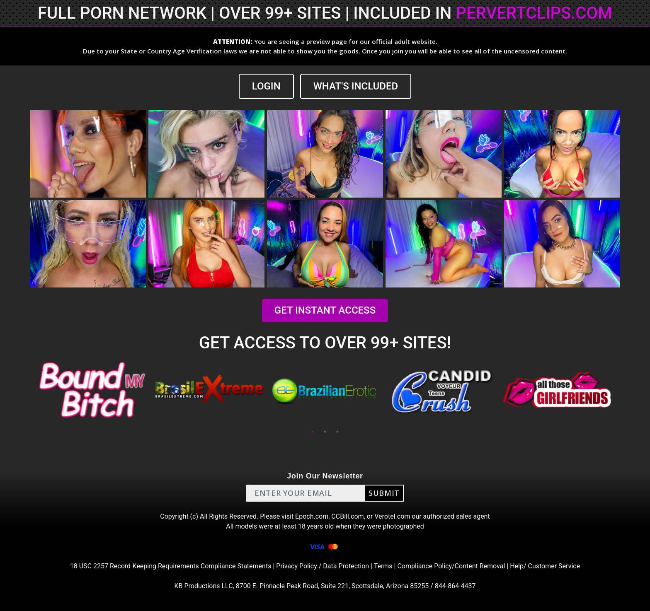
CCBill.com (347, 516)
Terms (383, 566)
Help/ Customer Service (545, 566)
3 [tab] (337, 431)
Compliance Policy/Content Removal (451, 566)
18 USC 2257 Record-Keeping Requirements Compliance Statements (171, 566)
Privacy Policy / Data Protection (322, 566)
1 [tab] (312, 431)
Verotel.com (392, 516)
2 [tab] (325, 431)
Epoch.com (311, 516)
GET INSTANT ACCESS (325, 310)
